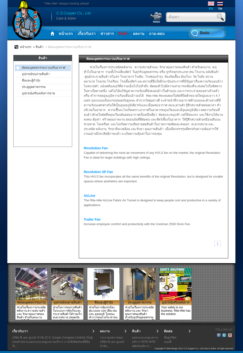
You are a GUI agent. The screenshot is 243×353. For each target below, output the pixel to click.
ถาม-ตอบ (156, 34)
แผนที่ (167, 341)
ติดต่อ (204, 33)
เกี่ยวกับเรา (87, 34)
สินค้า (123, 34)
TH (220, 8)
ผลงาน (138, 34)
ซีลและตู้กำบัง (31, 80)
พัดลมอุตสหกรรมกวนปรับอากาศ (43, 67)
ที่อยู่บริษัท (170, 337)
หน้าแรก (66, 34)
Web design (172, 348)
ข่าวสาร (107, 34)
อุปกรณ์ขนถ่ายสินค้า (36, 74)
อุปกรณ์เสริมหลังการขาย (38, 93)
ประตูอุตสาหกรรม (34, 87)
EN (211, 8)
